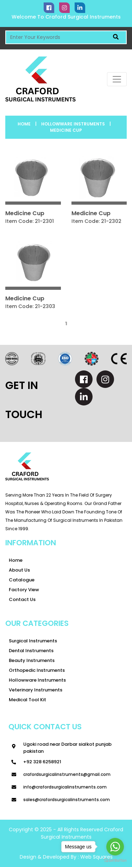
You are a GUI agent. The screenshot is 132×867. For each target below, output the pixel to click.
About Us (19, 570)
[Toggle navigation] (117, 79)
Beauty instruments (32, 660)
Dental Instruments (31, 650)
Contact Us (22, 599)
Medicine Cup (66, 130)
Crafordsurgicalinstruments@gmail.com (67, 774)
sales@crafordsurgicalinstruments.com (66, 800)
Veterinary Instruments (35, 690)
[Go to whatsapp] (115, 846)
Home (24, 124)
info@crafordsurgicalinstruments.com (65, 787)
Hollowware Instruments (73, 124)
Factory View (24, 589)
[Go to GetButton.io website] (115, 860)
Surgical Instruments (33, 640)
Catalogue (21, 579)
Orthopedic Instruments (37, 670)
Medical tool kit (27, 699)
